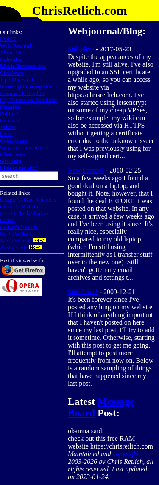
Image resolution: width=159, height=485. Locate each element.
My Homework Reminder (28, 100)
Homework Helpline (22, 93)
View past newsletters (24, 147)
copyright (126, 453)
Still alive (81, 49)
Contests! (10, 120)
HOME (8, 39)
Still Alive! (83, 291)
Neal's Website (16, 233)
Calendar (11, 59)
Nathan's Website (19, 227)
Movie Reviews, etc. (23, 66)
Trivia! (8, 127)
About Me (11, 52)
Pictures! (10, 107)
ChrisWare (11, 73)
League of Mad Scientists (28, 199)
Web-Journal (15, 45)
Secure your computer (26, 86)
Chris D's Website (19, 206)
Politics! (9, 113)
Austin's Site (14, 247)
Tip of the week (17, 79)
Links (6, 134)
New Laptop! (86, 170)
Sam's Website (16, 240)
